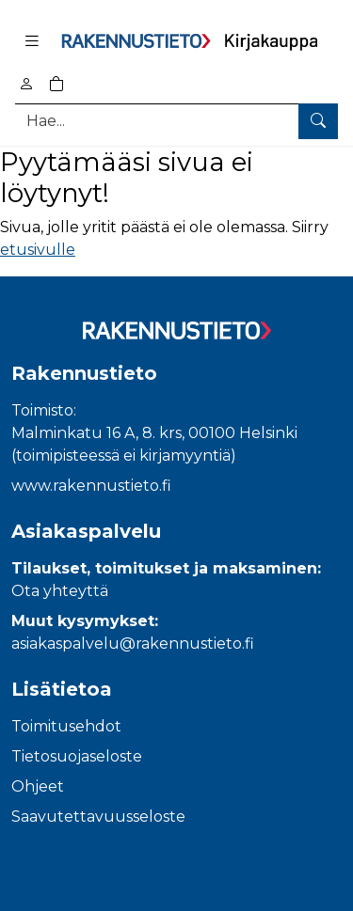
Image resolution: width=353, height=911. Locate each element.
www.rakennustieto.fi (91, 486)
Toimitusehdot (66, 726)
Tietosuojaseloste (76, 756)
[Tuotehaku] (176, 120)
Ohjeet (37, 786)
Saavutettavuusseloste (98, 816)
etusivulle (37, 250)
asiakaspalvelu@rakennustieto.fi (132, 643)
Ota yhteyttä (59, 591)
